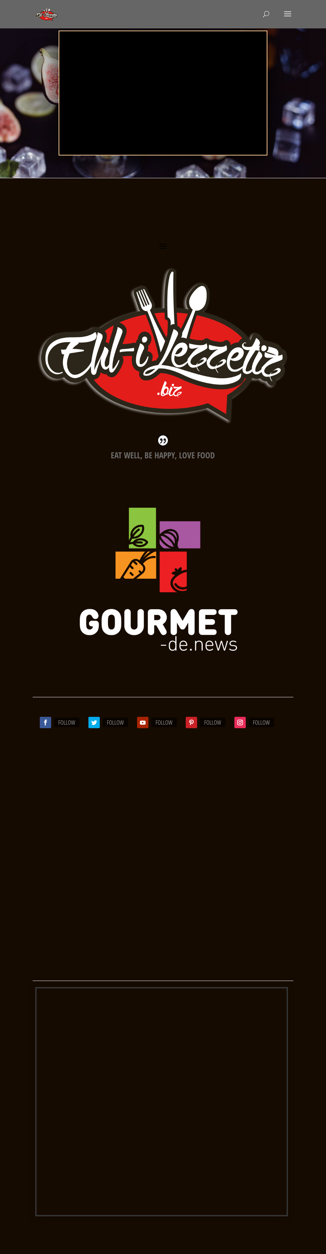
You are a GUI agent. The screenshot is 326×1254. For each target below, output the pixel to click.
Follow (66, 722)
